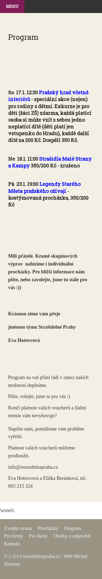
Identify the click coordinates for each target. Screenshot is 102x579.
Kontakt (12, 543)
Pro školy (38, 536)
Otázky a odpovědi (72, 536)
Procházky (48, 528)
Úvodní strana (18, 528)
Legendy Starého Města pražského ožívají (44, 187)
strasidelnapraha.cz (41, 556)
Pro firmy (13, 536)
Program (72, 528)
